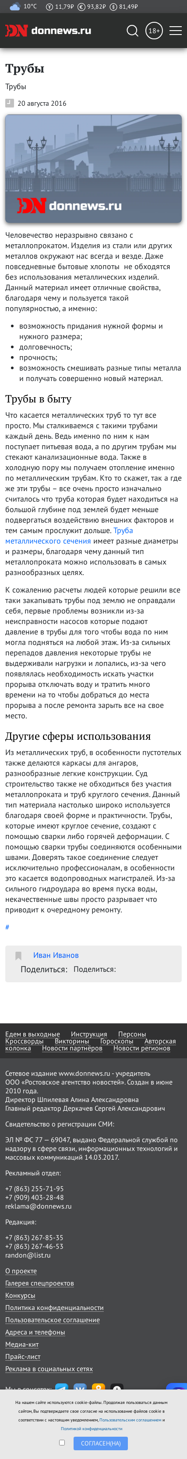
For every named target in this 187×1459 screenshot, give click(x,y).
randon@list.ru (28, 1255)
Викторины (72, 1040)
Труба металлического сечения (69, 535)
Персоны (132, 1033)
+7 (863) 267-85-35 (34, 1237)
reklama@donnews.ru (38, 1206)
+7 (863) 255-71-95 (34, 1188)
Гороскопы (117, 1040)
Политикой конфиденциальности (91, 1428)
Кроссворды (24, 1040)
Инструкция (89, 1033)
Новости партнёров (72, 1047)
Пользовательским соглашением (130, 1420)
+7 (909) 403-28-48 (34, 1197)
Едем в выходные (32, 1033)
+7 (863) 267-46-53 (34, 1246)
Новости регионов (141, 1047)
